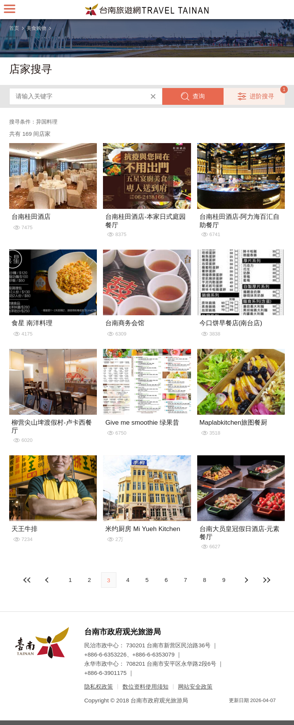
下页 (48, 580)
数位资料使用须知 (145, 686)
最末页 (266, 580)
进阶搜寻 (262, 96)
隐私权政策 (98, 686)
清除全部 (153, 96)
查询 (199, 96)
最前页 (27, 580)
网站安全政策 (195, 686)
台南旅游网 (147, 9)
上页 (246, 580)
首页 (14, 28)
